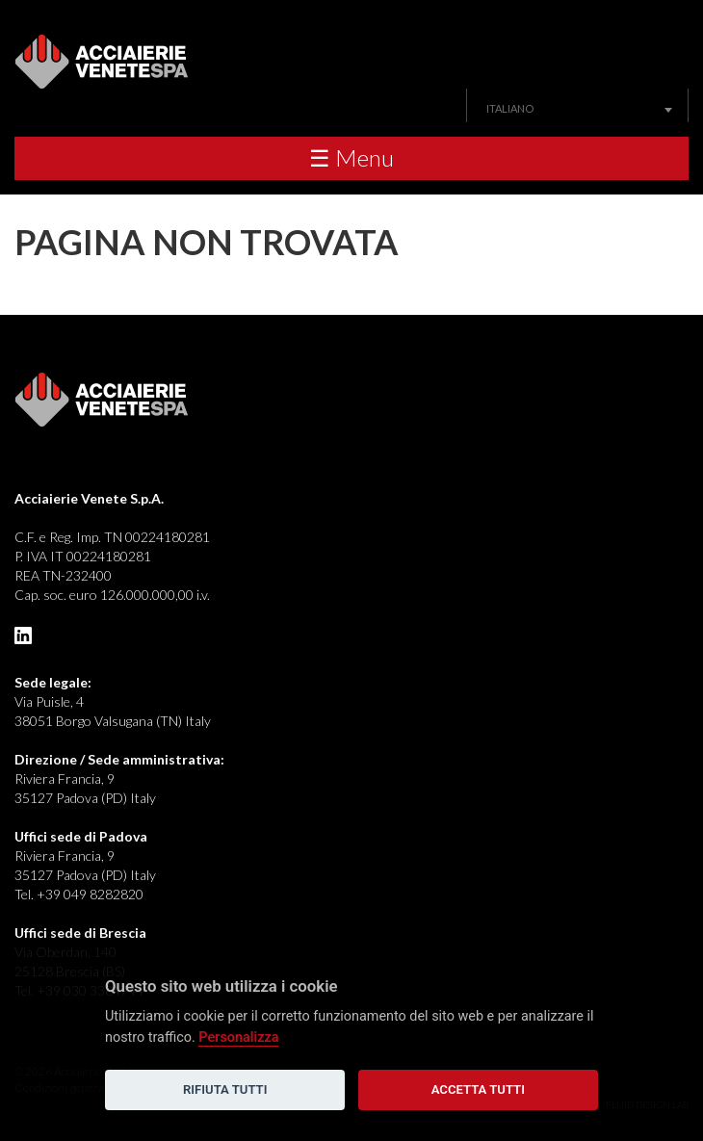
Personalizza (238, 1037)
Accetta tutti (478, 1089)
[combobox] (577, 108)
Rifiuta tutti (225, 1089)
